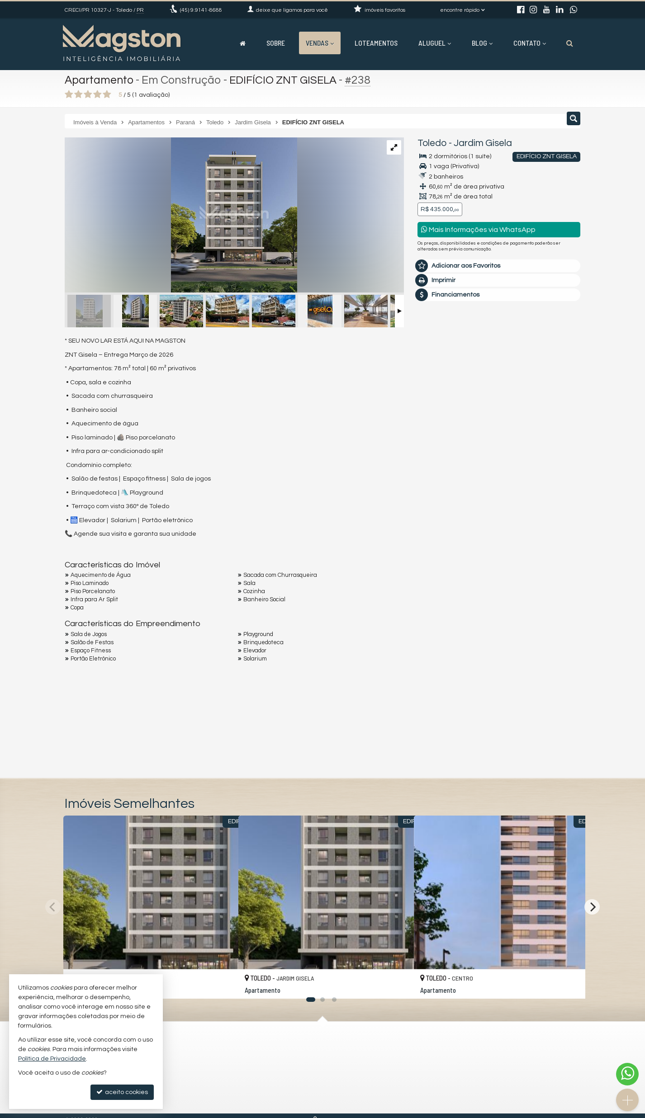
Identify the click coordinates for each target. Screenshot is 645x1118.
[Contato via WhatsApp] (627, 1074)
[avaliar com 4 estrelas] (97, 94)
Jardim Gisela (483, 143)
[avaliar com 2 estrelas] (78, 94)
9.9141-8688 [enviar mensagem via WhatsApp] (201, 10)
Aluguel (434, 42)
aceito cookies (122, 1092)
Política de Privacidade (52, 1059)
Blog (482, 42)
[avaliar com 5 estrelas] (107, 94)
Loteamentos (376, 42)
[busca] (570, 43)
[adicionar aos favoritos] (222, 983)
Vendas (320, 42)
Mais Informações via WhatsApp (478, 229)
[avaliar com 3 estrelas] (88, 94)
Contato (529, 42)
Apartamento (100, 80)
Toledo (432, 143)
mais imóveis (499, 470)
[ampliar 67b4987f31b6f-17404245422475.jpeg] (181, 216)
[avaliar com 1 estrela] (69, 94)
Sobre (275, 42)
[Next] (592, 907)
